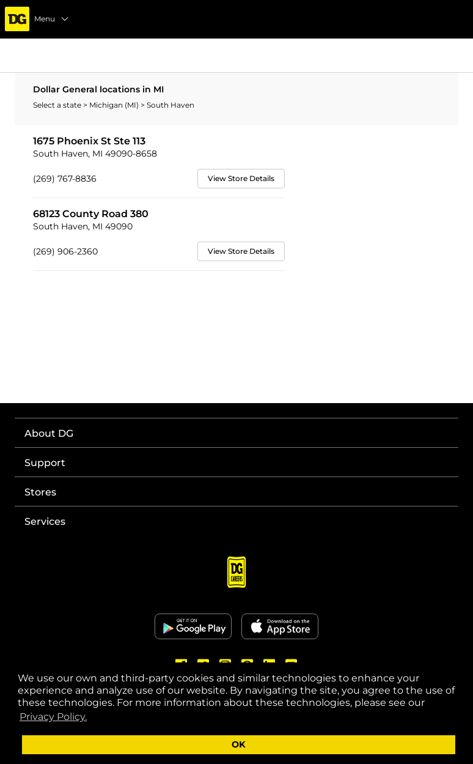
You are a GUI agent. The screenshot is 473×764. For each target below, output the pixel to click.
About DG (48, 433)
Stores (40, 492)
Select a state (58, 104)
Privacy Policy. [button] (53, 716)
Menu (52, 19)
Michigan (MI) (115, 104)
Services (44, 521)
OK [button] (239, 744)
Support (44, 463)
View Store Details (241, 178)
